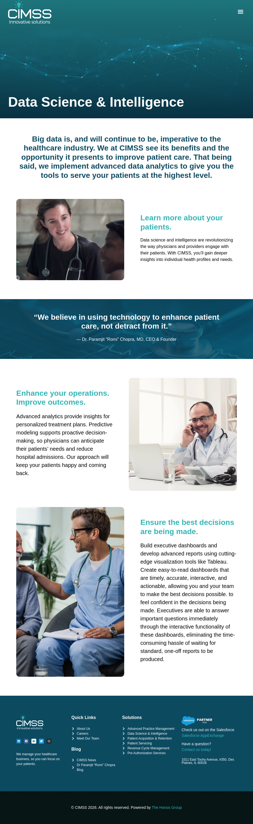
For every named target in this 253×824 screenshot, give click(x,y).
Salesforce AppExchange (203, 735)
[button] (240, 11)
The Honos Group (167, 807)
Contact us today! (196, 749)
